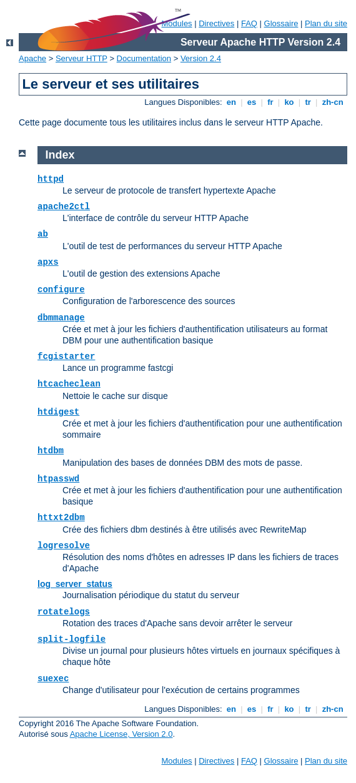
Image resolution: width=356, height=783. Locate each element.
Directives (216, 23)
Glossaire (281, 23)
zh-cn (332, 102)
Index (60, 155)
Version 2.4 (200, 58)
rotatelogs (63, 612)
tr (308, 102)
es (252, 102)
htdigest (58, 412)
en (231, 102)
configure (61, 290)
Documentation (144, 58)
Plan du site (326, 23)
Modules (176, 761)
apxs (48, 262)
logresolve (63, 546)
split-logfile (71, 639)
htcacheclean (69, 384)
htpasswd (58, 479)
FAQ (249, 23)
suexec (53, 679)
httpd (50, 179)
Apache (32, 58)
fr (270, 102)
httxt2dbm (61, 518)
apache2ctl (63, 207)
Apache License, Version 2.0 (121, 734)
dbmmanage (61, 318)
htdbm (50, 451)
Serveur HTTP (81, 58)
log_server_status (74, 584)
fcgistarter (66, 357)
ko (289, 102)
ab (42, 234)
